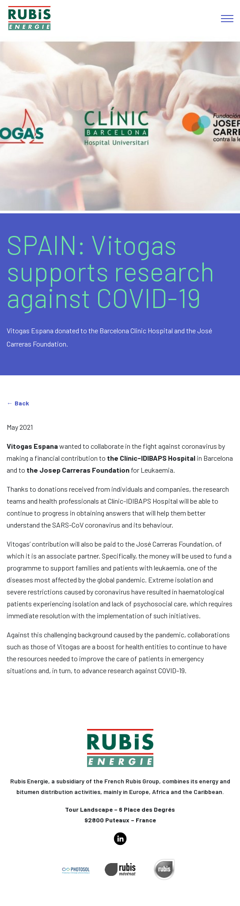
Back (22, 403)
